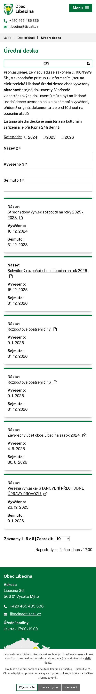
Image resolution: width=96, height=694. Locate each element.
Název (11, 148)
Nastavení (71, 687)
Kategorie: (13, 137)
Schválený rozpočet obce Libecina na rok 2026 (47, 273)
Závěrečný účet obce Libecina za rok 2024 (47, 435)
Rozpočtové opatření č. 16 (32, 382)
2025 (51, 137)
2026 (69, 137)
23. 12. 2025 (18, 507)
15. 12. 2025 (18, 290)
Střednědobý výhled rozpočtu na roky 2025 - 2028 (45, 215)
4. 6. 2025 (16, 449)
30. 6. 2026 (17, 462)
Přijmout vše (27, 687)
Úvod (7, 37)
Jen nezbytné (49, 687)
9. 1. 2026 (16, 343)
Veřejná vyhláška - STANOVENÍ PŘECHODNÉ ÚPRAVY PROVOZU (46, 491)
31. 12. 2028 (18, 245)
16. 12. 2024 (18, 231)
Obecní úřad (26, 37)
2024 (32, 137)
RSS (66, 63)
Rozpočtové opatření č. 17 (32, 329)
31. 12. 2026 (18, 303)
